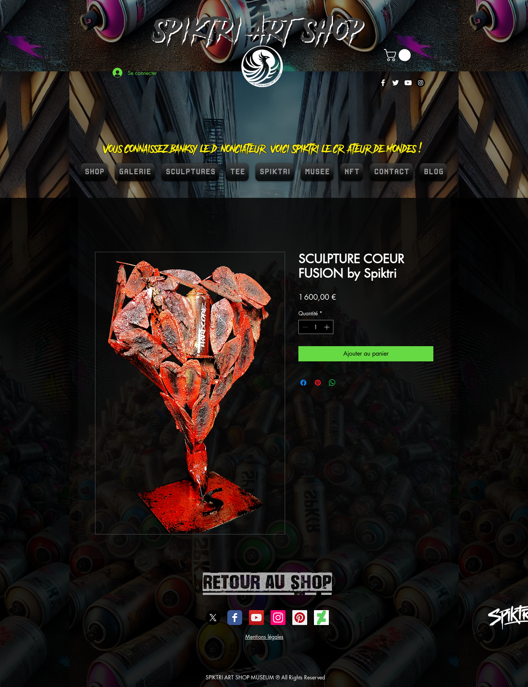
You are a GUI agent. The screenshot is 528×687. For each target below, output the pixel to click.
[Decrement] (304, 327)
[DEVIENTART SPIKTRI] (321, 617)
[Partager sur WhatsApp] (332, 382)
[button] (399, 55)
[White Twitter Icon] (395, 82)
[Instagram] (420, 82)
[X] (213, 617)
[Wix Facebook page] (234, 617)
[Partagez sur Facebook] (303, 382)
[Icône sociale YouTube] (256, 617)
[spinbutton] (316, 327)
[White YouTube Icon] (408, 82)
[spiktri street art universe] (299, 617)
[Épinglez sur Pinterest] (317, 382)
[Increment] (327, 327)
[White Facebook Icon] (383, 82)
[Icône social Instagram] (278, 617)
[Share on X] (346, 382)
